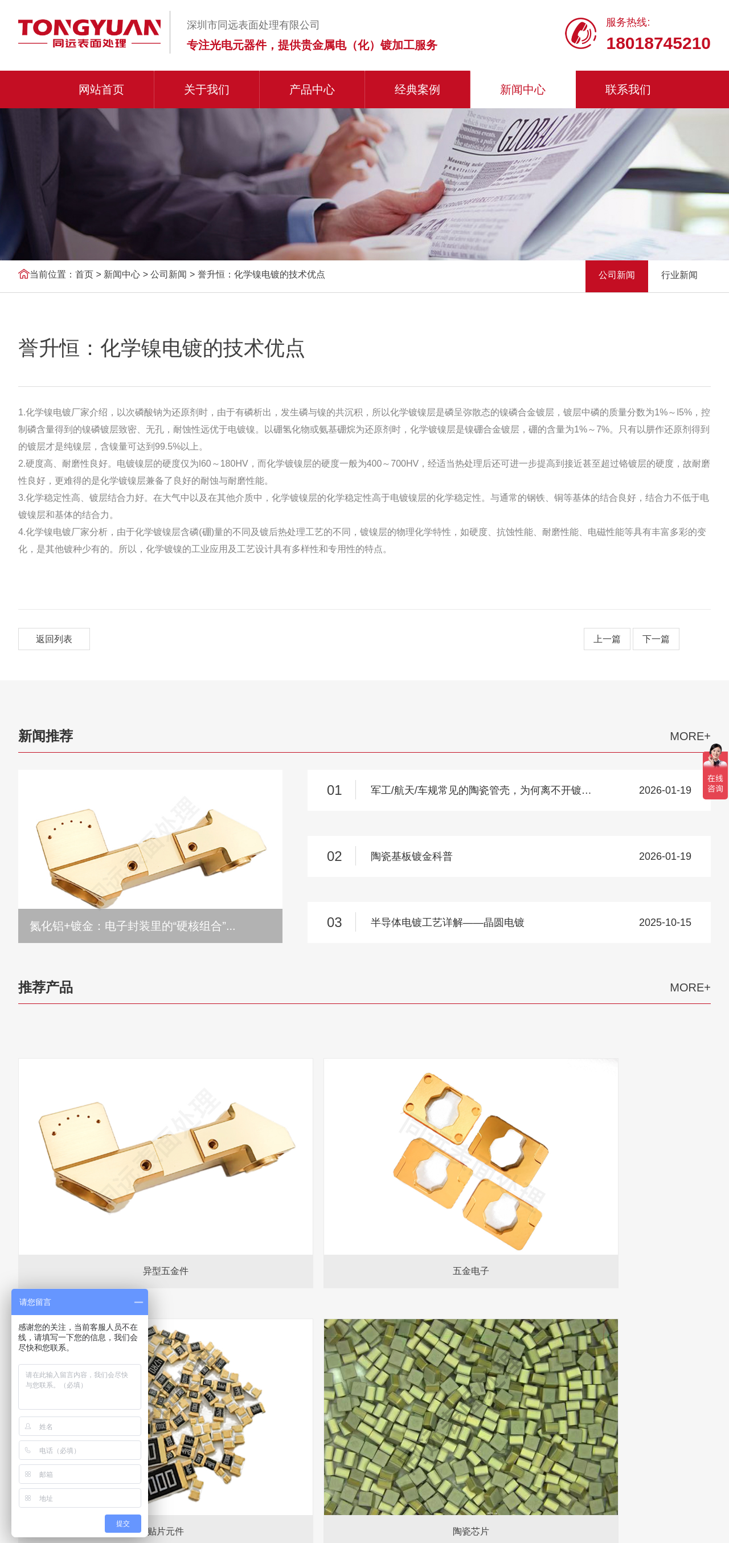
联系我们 (628, 89)
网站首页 (101, 89)
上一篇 (607, 639)
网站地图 (583, 1522)
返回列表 (54, 639)
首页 (84, 274)
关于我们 (207, 89)
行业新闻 (679, 275)
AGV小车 (131, 1282)
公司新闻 (617, 275)
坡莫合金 (338, 1282)
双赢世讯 (694, 1522)
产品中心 (312, 89)
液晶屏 (245, 1282)
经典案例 (417, 89)
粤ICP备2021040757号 (364, 1523)
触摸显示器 (290, 1282)
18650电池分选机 (190, 1282)
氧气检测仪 (83, 1282)
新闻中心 (523, 89)
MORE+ (690, 736)
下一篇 (656, 639)
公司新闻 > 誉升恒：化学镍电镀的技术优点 (237, 274)
